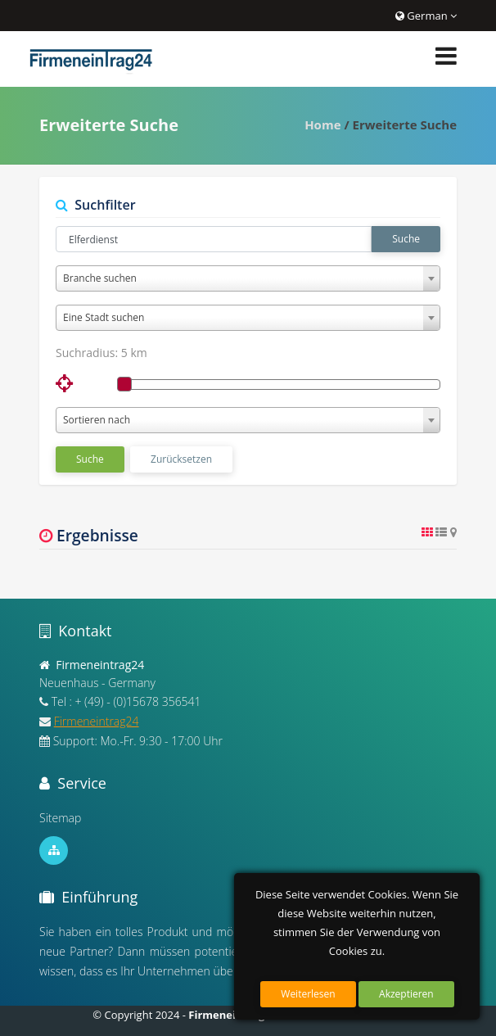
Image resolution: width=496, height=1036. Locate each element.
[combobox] (248, 278)
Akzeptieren (406, 994)
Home (322, 124)
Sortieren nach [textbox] (96, 420)
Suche (406, 239)
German (426, 15)
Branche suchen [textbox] (100, 278)
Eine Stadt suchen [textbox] (103, 317)
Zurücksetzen (181, 459)
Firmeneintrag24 (96, 721)
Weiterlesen (308, 994)
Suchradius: (101, 352)
